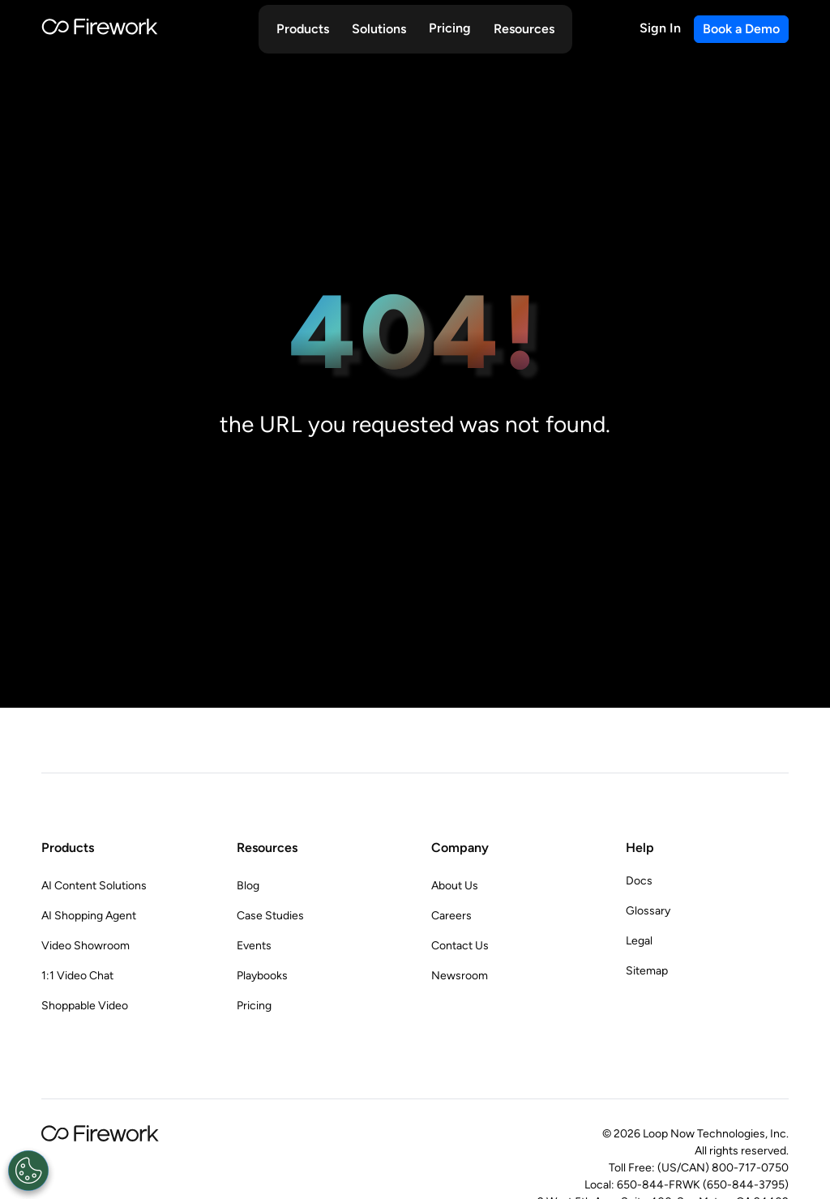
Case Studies (270, 916)
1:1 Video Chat (77, 976)
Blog (248, 886)
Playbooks (262, 976)
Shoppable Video (84, 1006)
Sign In (660, 28)
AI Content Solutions (94, 886)
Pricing (450, 28)
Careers (451, 916)
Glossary (648, 911)
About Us (454, 886)
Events (254, 946)
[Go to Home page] (99, 29)
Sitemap (647, 971)
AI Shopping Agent (88, 916)
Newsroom (459, 976)
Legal (639, 941)
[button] (302, 29)
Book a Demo (741, 28)
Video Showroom (85, 946)
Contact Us (460, 946)
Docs (639, 881)
